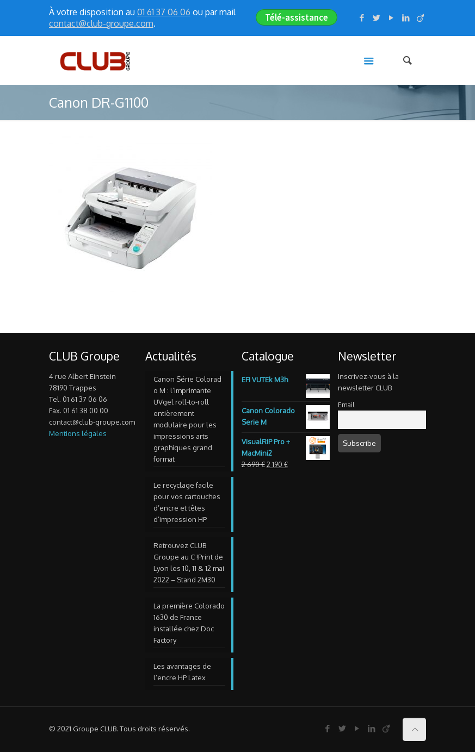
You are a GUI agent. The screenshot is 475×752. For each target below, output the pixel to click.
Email (346, 405)
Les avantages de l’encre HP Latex (182, 672)
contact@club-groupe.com (101, 23)
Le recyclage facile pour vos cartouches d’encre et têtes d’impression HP (186, 502)
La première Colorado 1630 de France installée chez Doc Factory (189, 622)
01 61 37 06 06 (163, 12)
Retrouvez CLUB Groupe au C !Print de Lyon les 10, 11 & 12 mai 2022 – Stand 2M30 (188, 562)
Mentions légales (78, 433)
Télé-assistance (296, 17)
